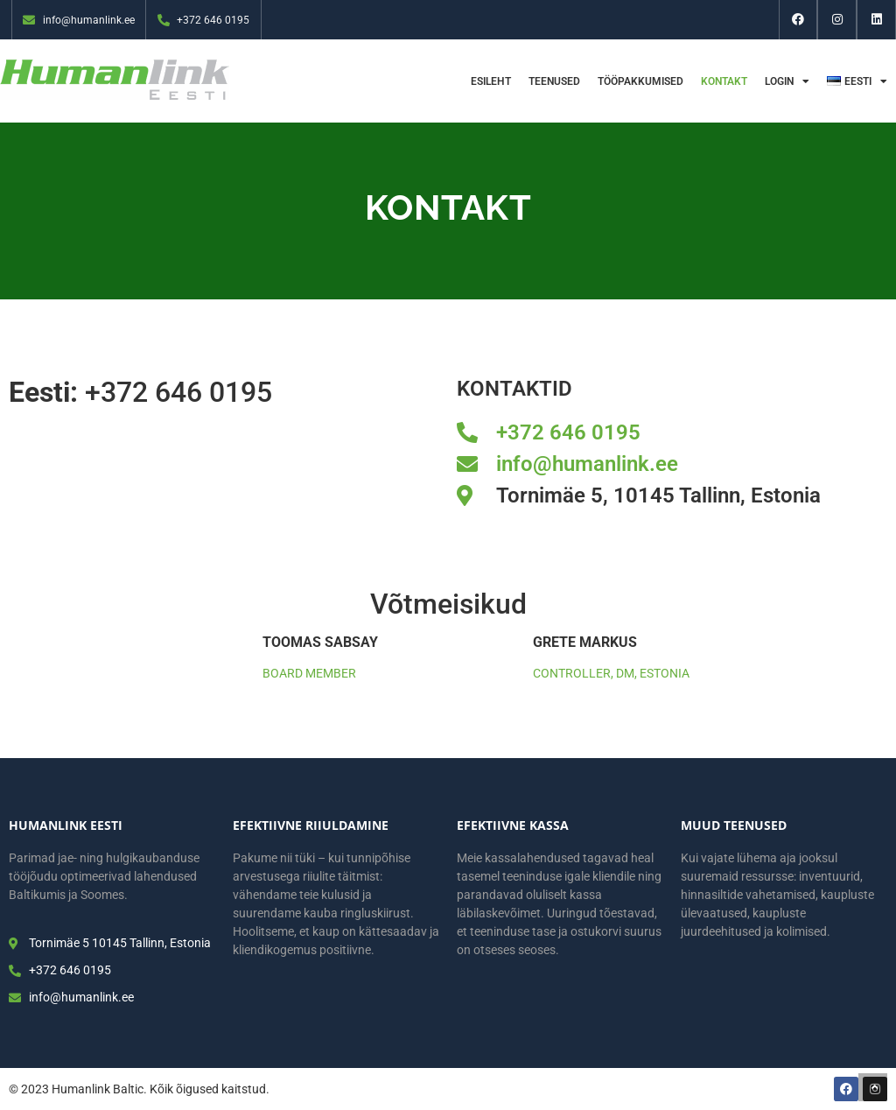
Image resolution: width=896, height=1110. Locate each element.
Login (787, 81)
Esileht (491, 81)
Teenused (554, 81)
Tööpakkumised (640, 81)
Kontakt (724, 81)
